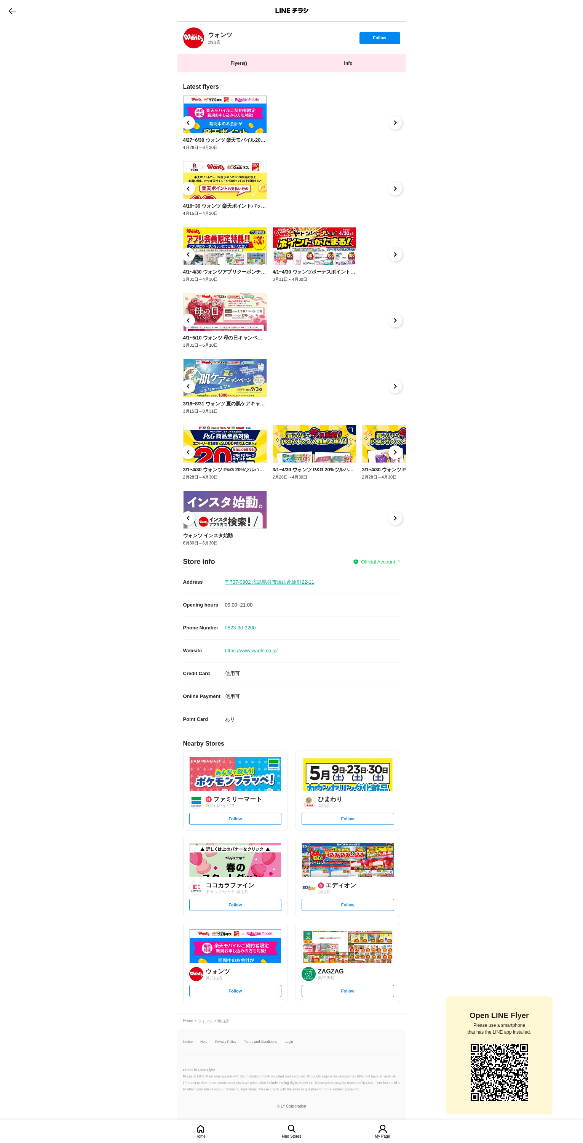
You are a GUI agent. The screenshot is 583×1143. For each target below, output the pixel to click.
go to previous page (12, 10)
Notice (188, 1042)
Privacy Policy (225, 1042)
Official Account (378, 562)
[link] (193, 37)
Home (200, 1136)
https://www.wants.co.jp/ (251, 650)
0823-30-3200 (240, 628)
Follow (380, 39)
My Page (382, 1136)
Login (289, 1042)
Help (204, 1042)
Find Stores (291, 1136)
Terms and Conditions (260, 1042)
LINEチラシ (292, 10)
